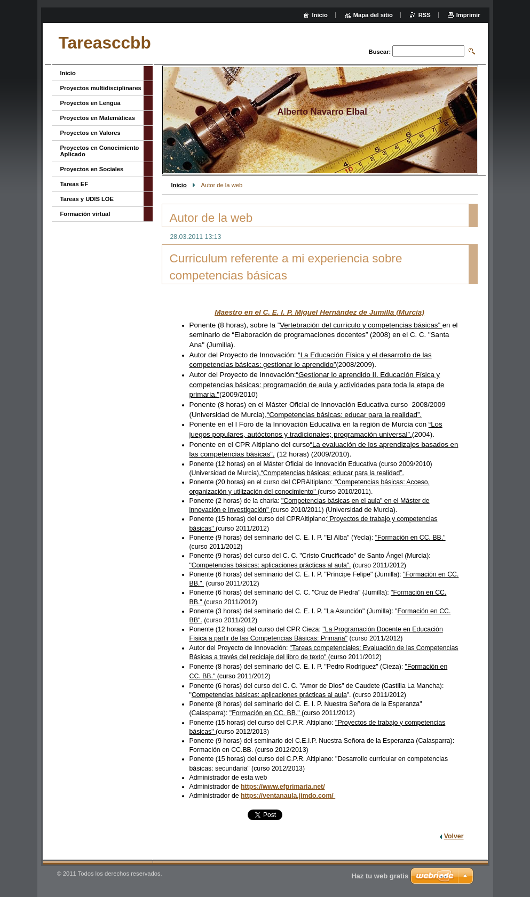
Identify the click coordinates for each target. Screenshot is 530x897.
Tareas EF (74, 184)
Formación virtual (85, 214)
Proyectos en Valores (90, 133)
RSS (424, 15)
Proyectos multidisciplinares (100, 88)
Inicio (179, 185)
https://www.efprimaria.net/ (283, 786)
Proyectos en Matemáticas (98, 118)
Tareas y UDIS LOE (87, 199)
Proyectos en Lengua (90, 103)
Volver (454, 836)
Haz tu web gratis (379, 876)
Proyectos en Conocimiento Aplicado (99, 151)
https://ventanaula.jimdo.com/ (288, 795)
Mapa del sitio (373, 15)
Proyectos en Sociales (92, 169)
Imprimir (468, 15)
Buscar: (380, 52)
